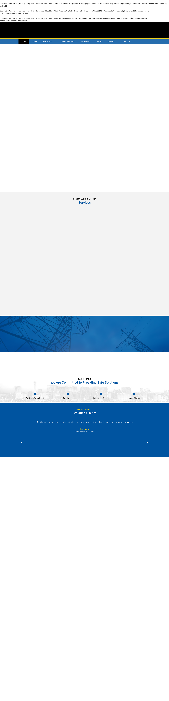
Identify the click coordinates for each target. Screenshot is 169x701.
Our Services (47, 41)
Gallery (99, 41)
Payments (111, 41)
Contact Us (126, 41)
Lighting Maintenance (66, 41)
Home (24, 41)
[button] (22, 443)
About (35, 41)
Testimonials (85, 41)
